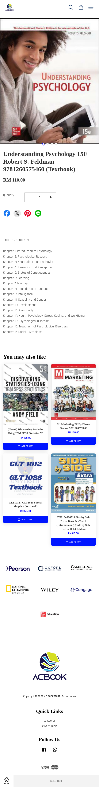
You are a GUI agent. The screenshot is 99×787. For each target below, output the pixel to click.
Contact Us (49, 720)
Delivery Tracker (49, 726)
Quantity (8, 195)
